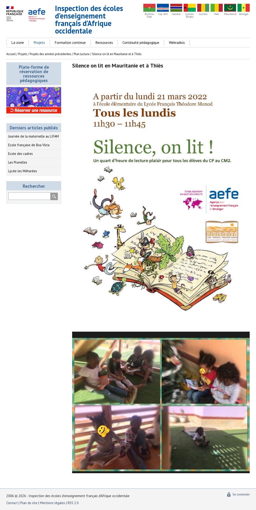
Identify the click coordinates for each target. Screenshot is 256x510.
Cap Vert (163, 14)
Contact (12, 503)
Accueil (11, 54)
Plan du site (29, 503)
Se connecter (241, 494)
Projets (39, 42)
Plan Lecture (81, 54)
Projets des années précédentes (50, 54)
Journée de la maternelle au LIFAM (33, 136)
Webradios (177, 42)
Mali (216, 14)
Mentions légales (52, 503)
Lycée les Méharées (22, 171)
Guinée (203, 14)
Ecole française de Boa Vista (28, 145)
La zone (17, 42)
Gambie (176, 14)
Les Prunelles (17, 162)
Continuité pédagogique (140, 42)
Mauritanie (230, 14)
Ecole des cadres (20, 153)
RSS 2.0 (73, 503)
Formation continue (70, 42)
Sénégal (243, 14)
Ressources (104, 42)
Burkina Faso (149, 15)
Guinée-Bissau (190, 15)
